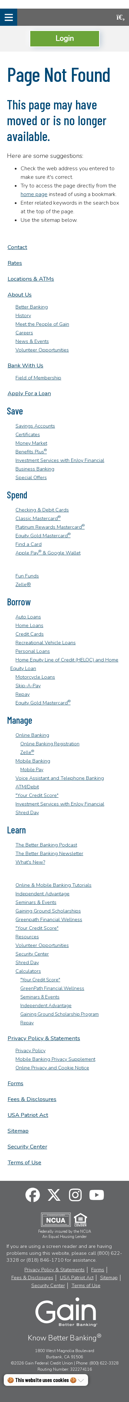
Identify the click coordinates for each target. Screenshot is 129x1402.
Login (64, 38)
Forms (15, 1083)
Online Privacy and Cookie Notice (52, 1067)
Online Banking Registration (49, 744)
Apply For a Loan (29, 393)
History (23, 315)
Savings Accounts (35, 425)
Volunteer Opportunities (42, 349)
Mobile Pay (31, 769)
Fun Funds (27, 575)
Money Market (31, 443)
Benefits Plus (31, 451)
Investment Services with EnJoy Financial (59, 460)
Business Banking (34, 468)
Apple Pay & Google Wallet (47, 552)
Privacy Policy (30, 1050)
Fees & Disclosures (32, 1099)
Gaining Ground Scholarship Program (59, 1014)
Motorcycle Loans (35, 676)
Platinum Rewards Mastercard (50, 527)
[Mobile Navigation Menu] (8, 17)
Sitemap (18, 1131)
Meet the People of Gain (42, 324)
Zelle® (23, 584)
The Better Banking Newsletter (49, 853)
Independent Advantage (42, 893)
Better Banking (31, 306)
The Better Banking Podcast (46, 844)
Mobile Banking (32, 760)
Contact (17, 247)
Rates (15, 263)
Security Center (32, 953)
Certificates (27, 434)
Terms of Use (24, 1162)
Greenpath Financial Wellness (48, 919)
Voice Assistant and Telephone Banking (59, 778)
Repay (22, 694)
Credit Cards (29, 633)
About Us (20, 295)
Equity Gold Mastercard (43, 535)
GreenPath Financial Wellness (52, 988)
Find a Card (28, 544)
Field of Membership (38, 377)
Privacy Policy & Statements (44, 1038)
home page (34, 194)
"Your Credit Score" (36, 795)
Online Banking (32, 735)
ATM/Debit (27, 786)
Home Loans (29, 625)
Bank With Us (25, 365)
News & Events (32, 341)
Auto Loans (28, 616)
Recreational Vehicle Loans (45, 642)
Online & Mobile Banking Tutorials (53, 885)
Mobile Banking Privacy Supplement (55, 1059)
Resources (27, 936)
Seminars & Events (35, 902)
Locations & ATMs (31, 279)
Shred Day (27, 812)
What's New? (30, 862)
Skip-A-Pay (28, 685)
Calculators (28, 971)
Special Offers (31, 477)
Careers (24, 332)
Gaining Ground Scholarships (48, 910)
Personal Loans (32, 651)
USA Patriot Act (28, 1115)
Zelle (27, 752)
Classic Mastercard (38, 518)
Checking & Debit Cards (42, 509)
